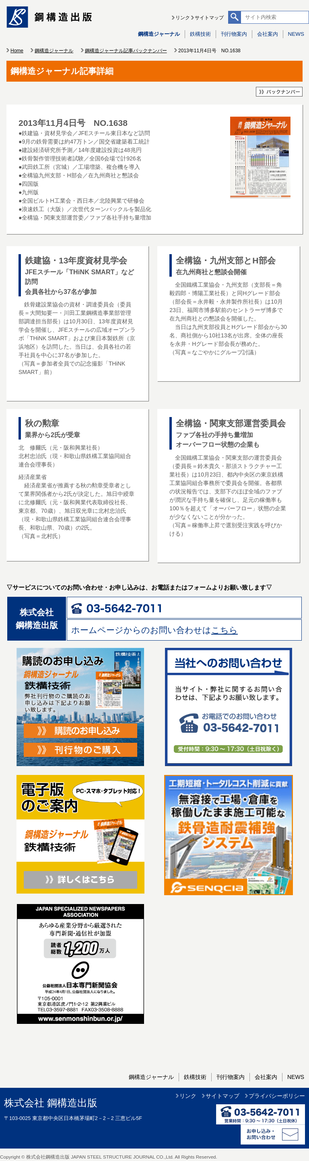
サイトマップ (209, 18)
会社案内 (267, 34)
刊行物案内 (234, 34)
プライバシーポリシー (277, 1096)
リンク (182, 18)
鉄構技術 (200, 34)
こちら (224, 630)
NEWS (296, 34)
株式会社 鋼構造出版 (50, 1102)
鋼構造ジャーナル (159, 34)
